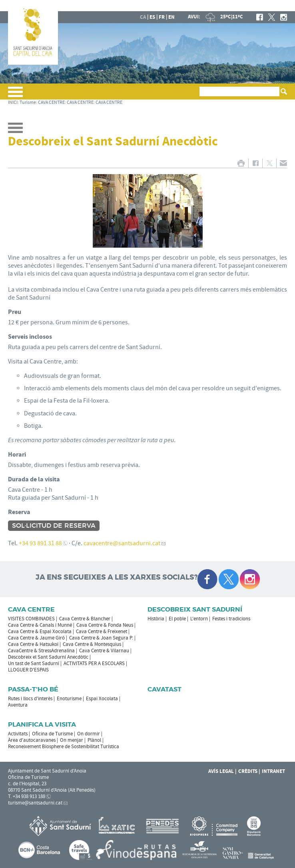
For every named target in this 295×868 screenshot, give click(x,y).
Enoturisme (69, 698)
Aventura (18, 705)
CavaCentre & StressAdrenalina (41, 651)
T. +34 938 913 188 (26, 796)
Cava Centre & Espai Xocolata (40, 631)
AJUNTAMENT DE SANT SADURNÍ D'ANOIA (234, 5)
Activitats (18, 734)
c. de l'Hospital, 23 (27, 784)
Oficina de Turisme (52, 734)
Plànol (94, 740)
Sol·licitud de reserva (54, 525)
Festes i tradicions (231, 619)
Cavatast (164, 689)
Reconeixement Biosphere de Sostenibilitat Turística (63, 746)
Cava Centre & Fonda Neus (104, 625)
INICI (13, 102)
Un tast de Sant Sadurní (33, 663)
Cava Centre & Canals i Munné (40, 625)
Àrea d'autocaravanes (32, 740)
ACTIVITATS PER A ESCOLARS (94, 663)
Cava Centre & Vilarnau (104, 651)
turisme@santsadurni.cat (35, 803)
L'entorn (199, 619)
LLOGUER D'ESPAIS (28, 670)
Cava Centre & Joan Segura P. (101, 638)
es (152, 17)
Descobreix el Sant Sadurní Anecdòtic (48, 657)
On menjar (71, 740)
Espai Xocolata (102, 698)
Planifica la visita (42, 724)
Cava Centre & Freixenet (101, 631)
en (171, 17)
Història (156, 619)
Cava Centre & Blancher (84, 619)
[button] (15, 95)
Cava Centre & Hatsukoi (33, 644)
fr (162, 17)
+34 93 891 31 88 (40, 543)
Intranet (273, 771)
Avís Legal (221, 771)
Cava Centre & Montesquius (92, 644)
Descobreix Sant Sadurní (195, 609)
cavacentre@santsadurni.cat (122, 543)
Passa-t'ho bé (33, 689)
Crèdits (247, 771)
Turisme (28, 102)
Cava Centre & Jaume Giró (36, 638)
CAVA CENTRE (51, 102)
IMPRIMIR (240, 163)
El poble (177, 619)
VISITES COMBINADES (31, 619)
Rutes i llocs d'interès (30, 698)
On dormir (88, 734)
